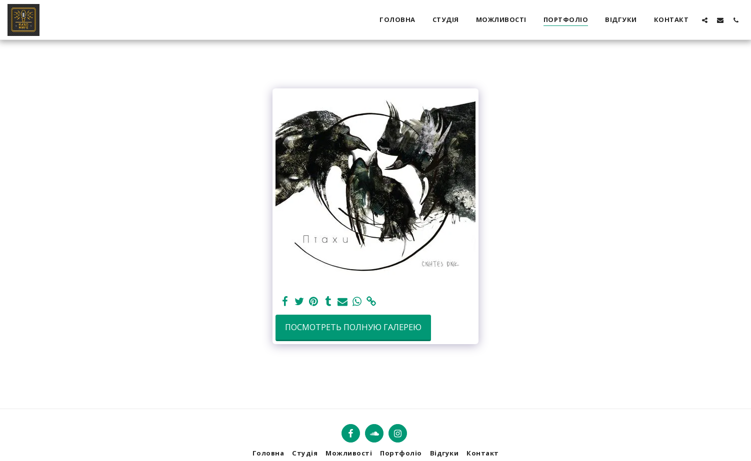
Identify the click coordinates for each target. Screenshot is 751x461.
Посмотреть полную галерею (353, 327)
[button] (705, 19)
